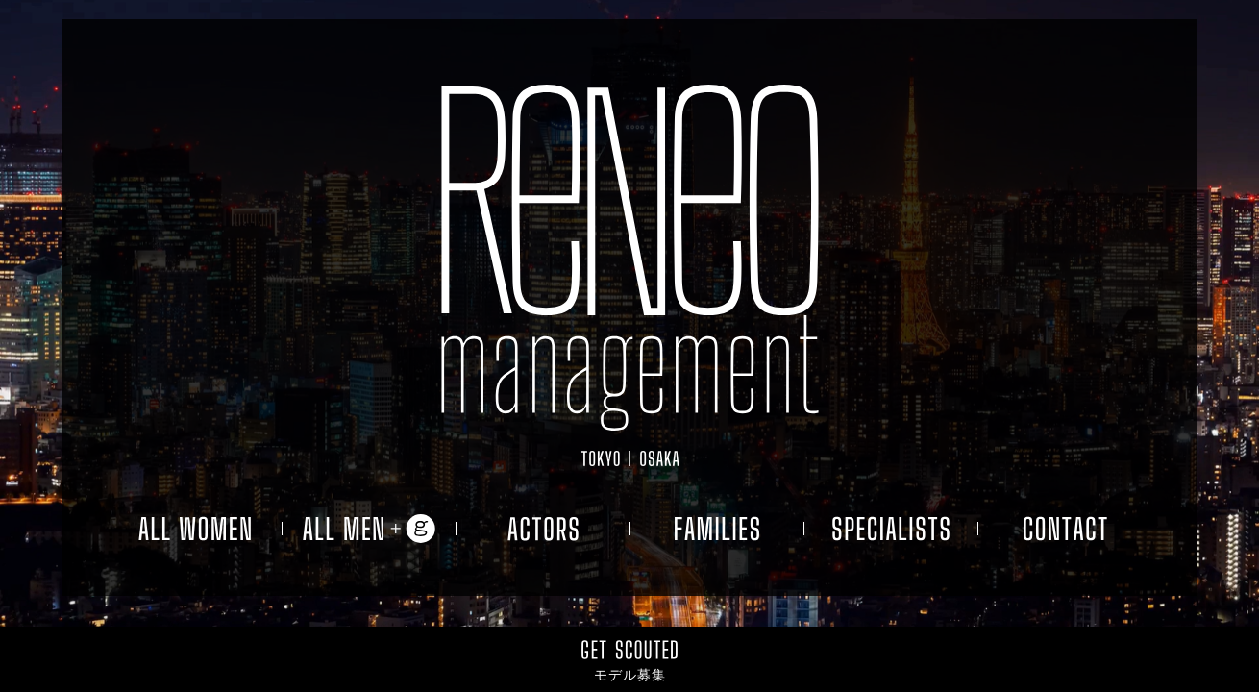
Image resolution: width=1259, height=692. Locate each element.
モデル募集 (630, 674)
